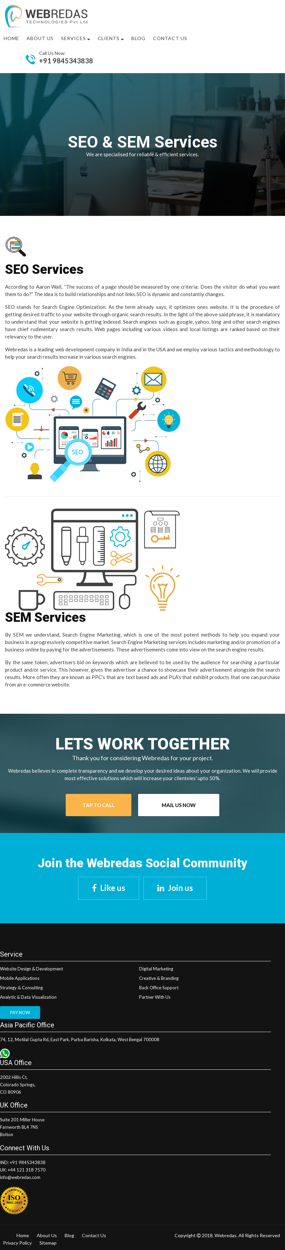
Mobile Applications (19, 978)
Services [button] (75, 38)
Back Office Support (159, 987)
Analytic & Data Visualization (28, 997)
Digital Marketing (156, 968)
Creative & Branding (159, 978)
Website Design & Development (31, 968)
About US (40, 38)
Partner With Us (154, 997)
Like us (112, 888)
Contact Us (170, 38)
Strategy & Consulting (21, 987)
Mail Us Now (179, 805)
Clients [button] (111, 38)
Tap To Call (99, 805)
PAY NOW (20, 1012)
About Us (47, 1235)
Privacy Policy (17, 1243)
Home (11, 38)
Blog (138, 38)
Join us (180, 888)
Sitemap (48, 1243)
